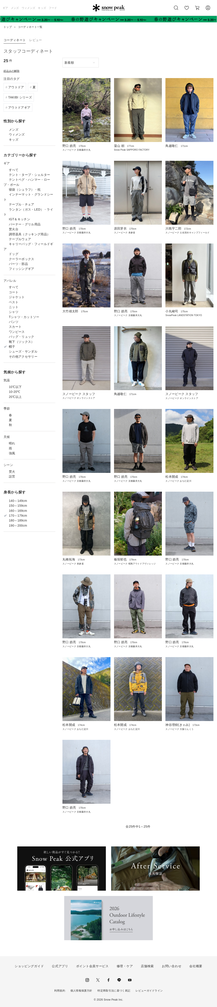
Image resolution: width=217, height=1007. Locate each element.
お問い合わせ (171, 966)
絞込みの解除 (11, 71)
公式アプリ (60, 966)
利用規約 (59, 990)
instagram (87, 980)
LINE (119, 980)
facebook (108, 980)
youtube (129, 980)
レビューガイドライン (149, 990)
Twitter (97, 980)
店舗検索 (147, 966)
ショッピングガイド (29, 966)
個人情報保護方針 (81, 990)
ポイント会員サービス (92, 966)
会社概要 (195, 966)
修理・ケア (125, 966)
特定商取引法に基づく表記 (113, 990)
